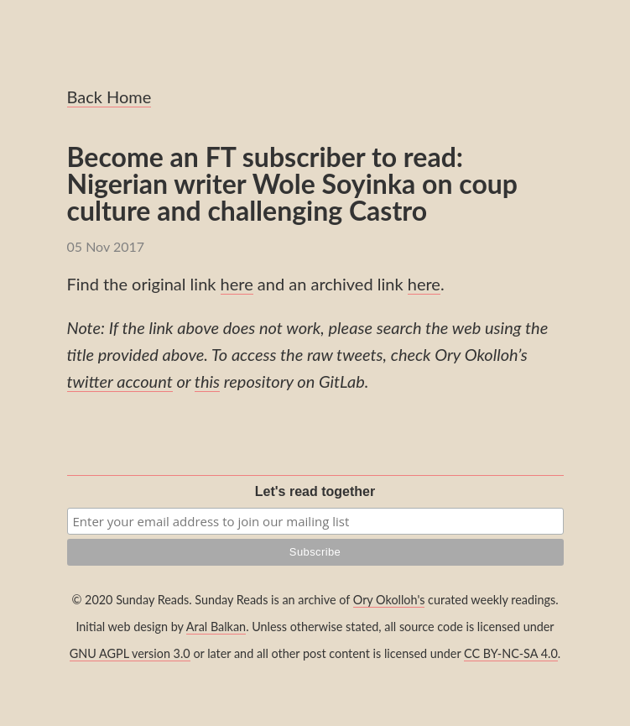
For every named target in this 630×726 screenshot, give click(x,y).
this (207, 381)
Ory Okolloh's (389, 600)
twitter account (120, 381)
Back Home (109, 96)
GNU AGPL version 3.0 (130, 653)
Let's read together (315, 491)
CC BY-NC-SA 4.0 (511, 653)
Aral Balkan (216, 626)
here (237, 284)
